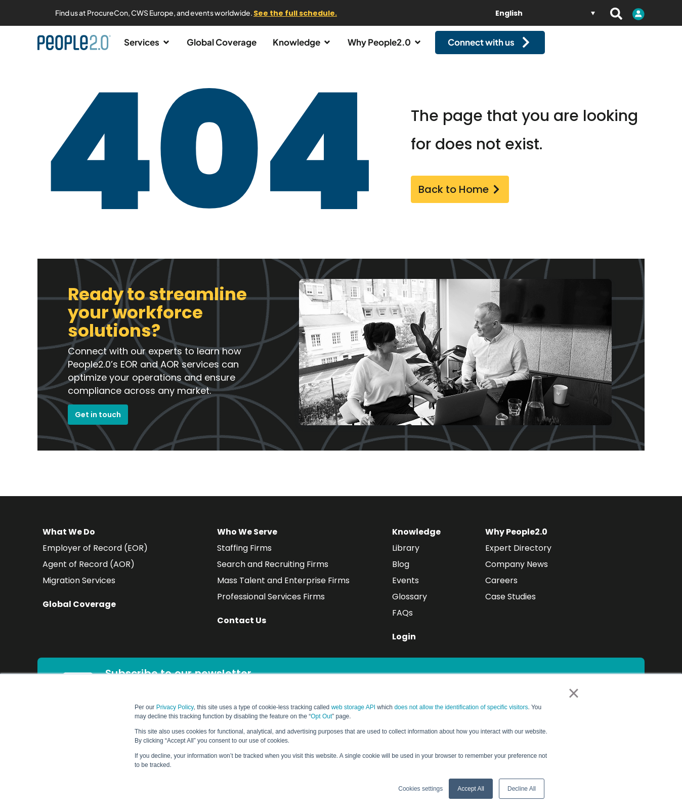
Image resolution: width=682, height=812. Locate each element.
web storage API (354, 707)
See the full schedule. (295, 13)
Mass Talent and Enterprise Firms (283, 589)
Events (405, 589)
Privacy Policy (175, 707)
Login (404, 646)
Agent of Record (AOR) (88, 573)
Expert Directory (518, 557)
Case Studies (510, 606)
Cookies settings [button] (420, 788)
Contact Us (241, 629)
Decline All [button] (521, 788)
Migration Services (78, 589)
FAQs (402, 622)
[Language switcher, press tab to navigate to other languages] (545, 13)
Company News (516, 573)
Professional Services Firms (271, 606)
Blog (400, 573)
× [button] (573, 693)
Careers (501, 589)
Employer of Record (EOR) (95, 557)
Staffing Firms (244, 557)
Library (405, 557)
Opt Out (321, 716)
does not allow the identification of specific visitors (461, 707)
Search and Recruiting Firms (272, 573)
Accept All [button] (470, 788)
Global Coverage (79, 613)
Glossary (409, 606)
